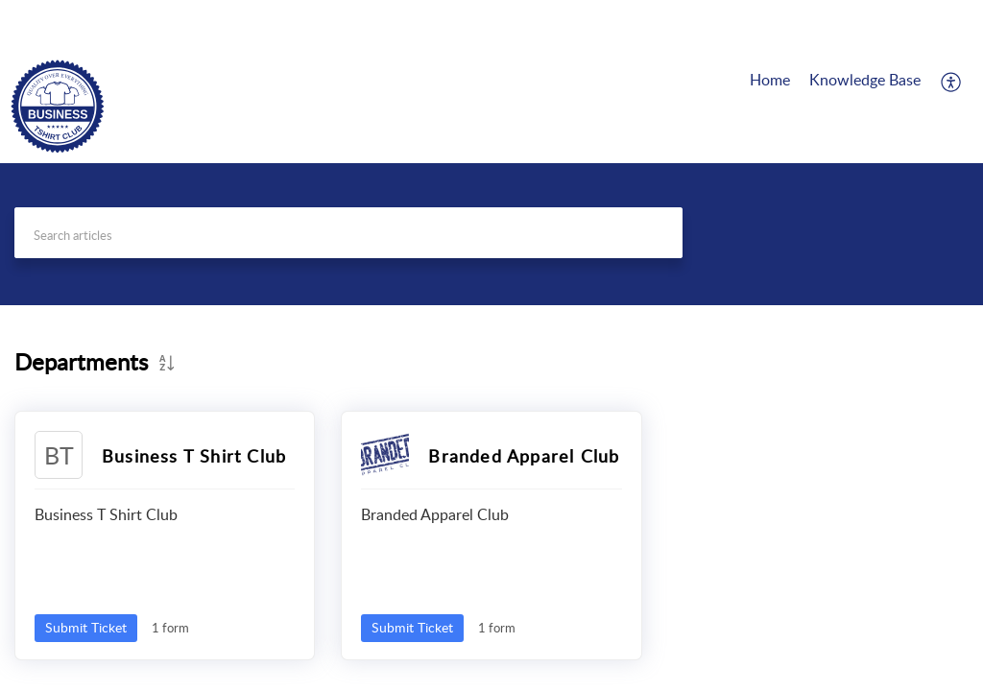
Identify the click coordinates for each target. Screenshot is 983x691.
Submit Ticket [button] (86, 627)
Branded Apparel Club (523, 455)
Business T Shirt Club (194, 455)
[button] (951, 82)
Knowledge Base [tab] (865, 79)
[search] (348, 232)
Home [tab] (770, 79)
